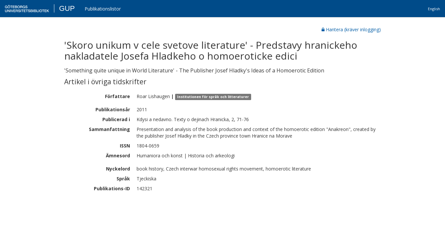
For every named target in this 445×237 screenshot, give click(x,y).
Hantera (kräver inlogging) (351, 29)
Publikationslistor (103, 9)
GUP (67, 8)
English (434, 8)
